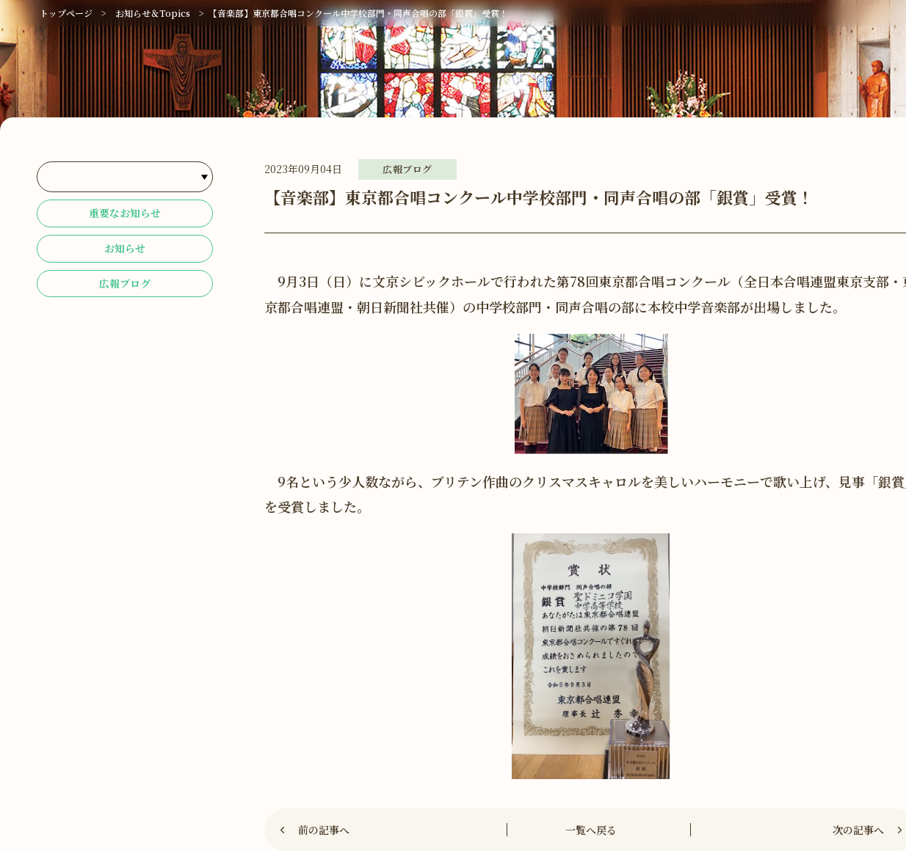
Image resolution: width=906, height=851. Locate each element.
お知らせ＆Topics (152, 13)
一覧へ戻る (591, 829)
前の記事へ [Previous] (324, 829)
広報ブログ (124, 296)
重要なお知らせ (125, 216)
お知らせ (124, 256)
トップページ (66, 13)
